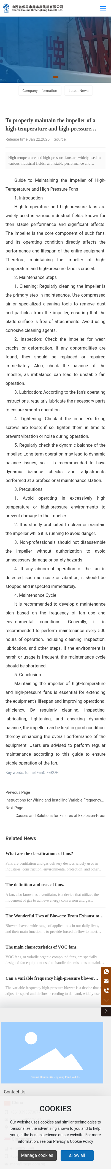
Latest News (78, 91)
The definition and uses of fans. (35, 884)
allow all (77, 1155)
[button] (55, 77)
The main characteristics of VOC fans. (42, 947)
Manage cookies (37, 1155)
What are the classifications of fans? (39, 853)
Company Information (40, 91)
